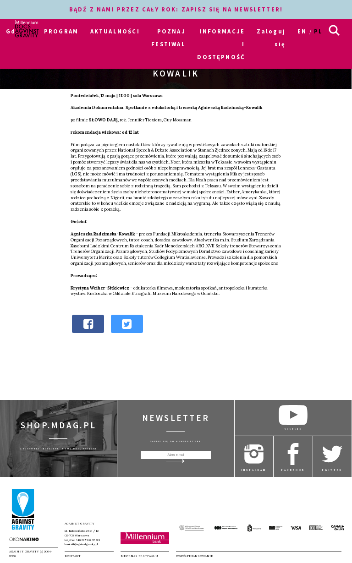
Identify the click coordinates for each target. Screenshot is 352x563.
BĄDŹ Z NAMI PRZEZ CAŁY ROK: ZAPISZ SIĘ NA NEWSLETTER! (176, 9)
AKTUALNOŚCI (115, 31)
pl (318, 31)
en (302, 31)
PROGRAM (61, 31)
